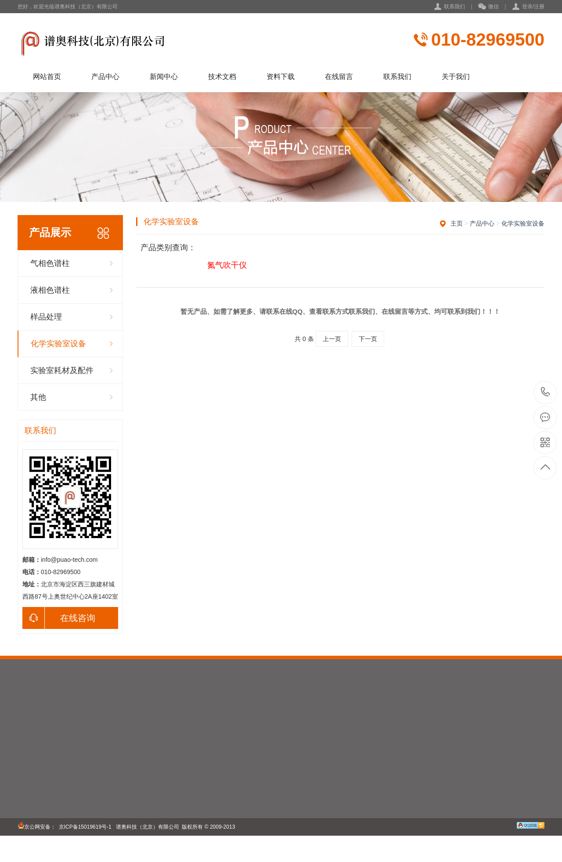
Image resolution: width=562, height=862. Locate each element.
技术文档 (222, 76)
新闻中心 (164, 76)
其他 (38, 397)
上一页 (332, 338)
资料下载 (281, 76)
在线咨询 (58, 618)
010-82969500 (487, 39)
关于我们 (456, 76)
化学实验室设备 (58, 343)
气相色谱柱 (50, 263)
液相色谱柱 (50, 290)
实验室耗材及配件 (62, 370)
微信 (488, 7)
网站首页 (47, 76)
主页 (456, 223)
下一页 (368, 338)
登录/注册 (533, 7)
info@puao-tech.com (69, 559)
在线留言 (339, 76)
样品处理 (46, 316)
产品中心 (105, 76)
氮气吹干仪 (227, 265)
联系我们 (454, 7)
